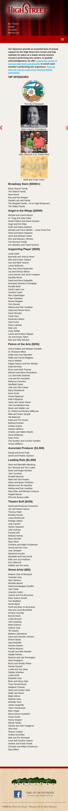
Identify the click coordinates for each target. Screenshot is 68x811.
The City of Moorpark (34, 104)
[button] (10, 130)
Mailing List (13, 32)
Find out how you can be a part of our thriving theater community (31, 70)
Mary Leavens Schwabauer (34, 129)
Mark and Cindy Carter (34, 179)
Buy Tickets (13, 24)
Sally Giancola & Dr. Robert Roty (34, 154)
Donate (11, 27)
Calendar (12, 30)
